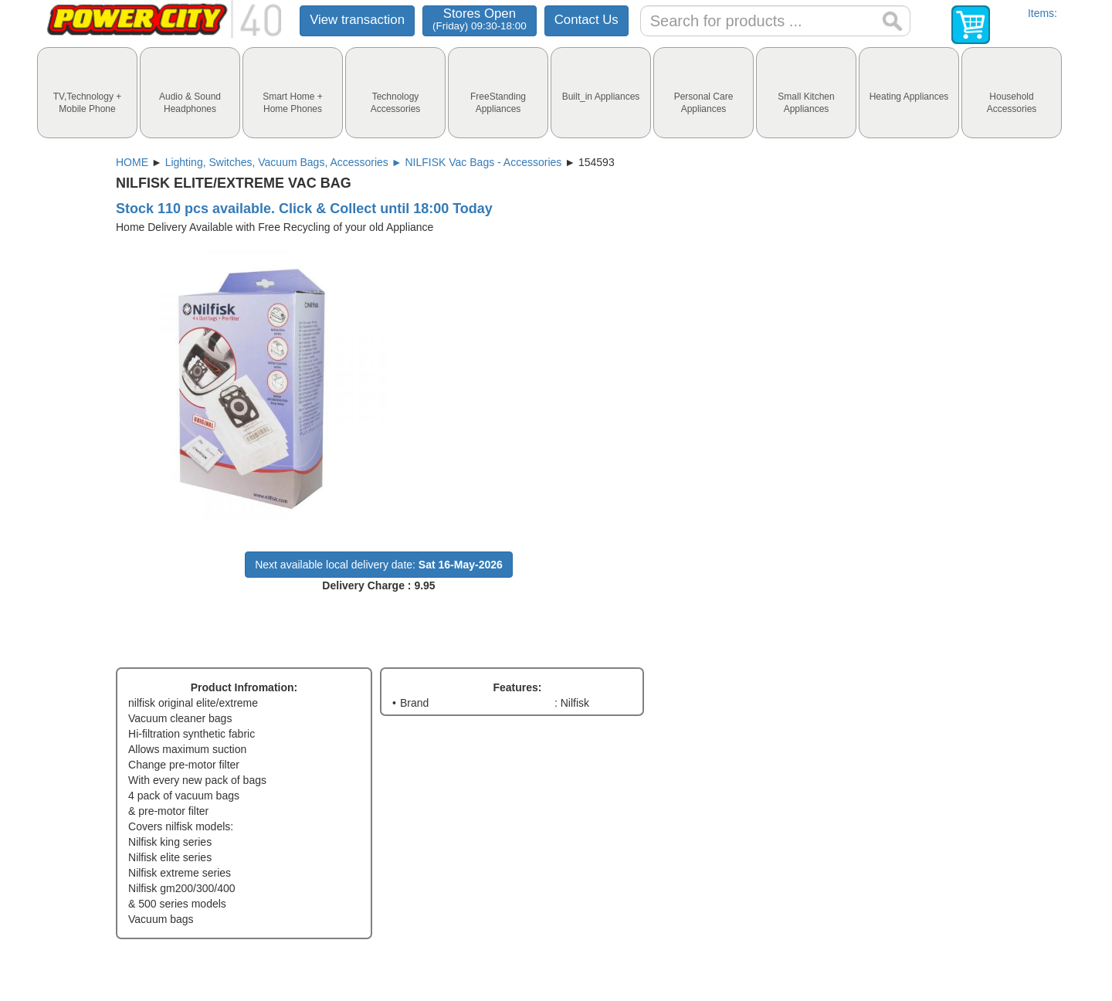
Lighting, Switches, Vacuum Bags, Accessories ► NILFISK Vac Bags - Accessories (363, 162)
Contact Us (586, 19)
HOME (132, 162)
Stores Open (479, 19)
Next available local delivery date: (379, 564)
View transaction (357, 19)
